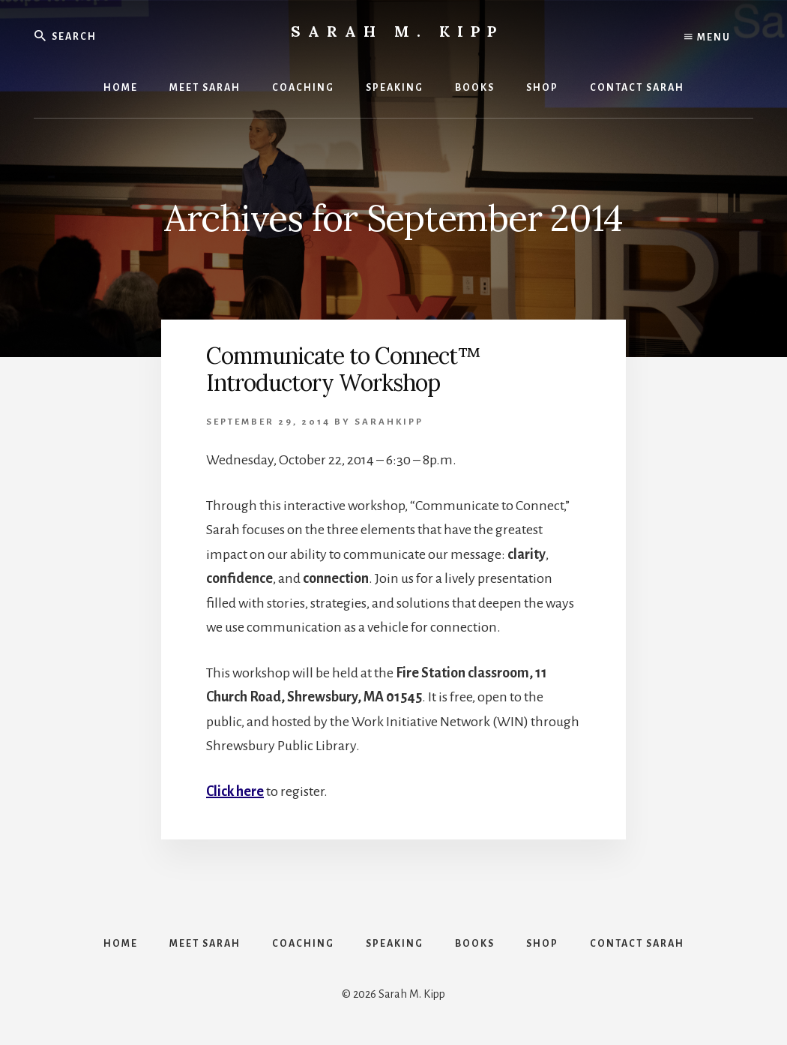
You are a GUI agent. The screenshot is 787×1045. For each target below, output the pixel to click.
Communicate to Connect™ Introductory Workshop (343, 369)
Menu (707, 37)
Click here (235, 791)
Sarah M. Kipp (397, 31)
